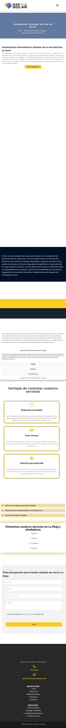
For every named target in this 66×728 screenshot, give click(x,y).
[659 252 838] (34, 666)
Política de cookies (24, 377)
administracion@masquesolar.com (34, 678)
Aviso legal (43, 377)
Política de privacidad (35, 377)
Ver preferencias (33, 374)
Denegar (33, 369)
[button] (33, 505)
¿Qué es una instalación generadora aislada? (20, 505)
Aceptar (33, 364)
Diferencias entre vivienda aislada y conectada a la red (24, 510)
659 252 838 (34, 670)
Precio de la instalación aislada (15, 515)
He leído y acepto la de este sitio (25, 614)
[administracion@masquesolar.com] (34, 674)
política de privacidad (28, 614)
